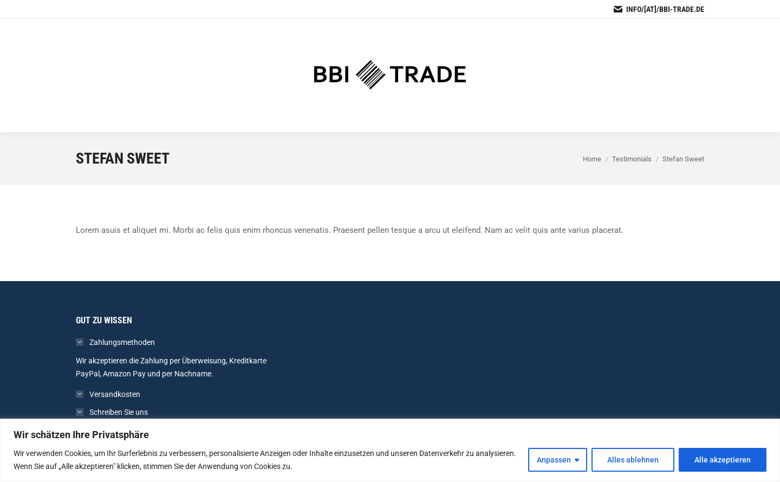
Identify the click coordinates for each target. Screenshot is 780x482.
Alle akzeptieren (722, 459)
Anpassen (554, 459)
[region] (390, 450)
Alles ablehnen (633, 459)
